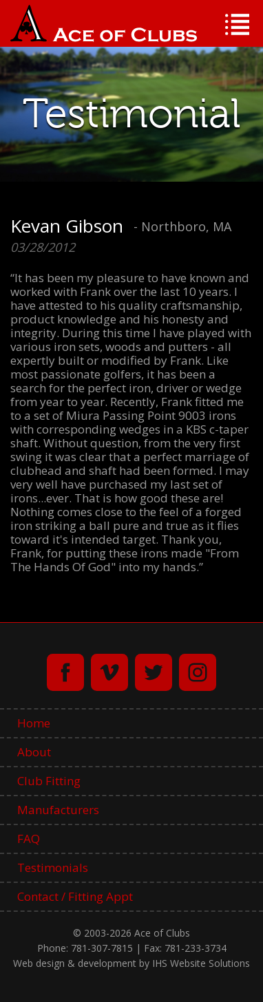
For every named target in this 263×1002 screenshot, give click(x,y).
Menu (237, 24)
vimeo (109, 672)
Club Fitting (49, 781)
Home (33, 723)
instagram (197, 672)
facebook (65, 672)
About (34, 752)
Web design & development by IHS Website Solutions (131, 963)
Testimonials (52, 867)
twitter (153, 672)
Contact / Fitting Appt (75, 896)
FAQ (28, 838)
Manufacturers (58, 810)
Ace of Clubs (103, 23)
